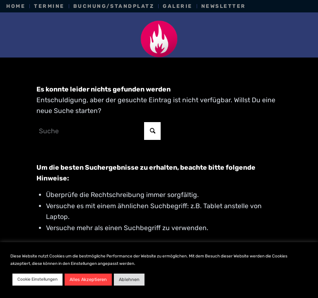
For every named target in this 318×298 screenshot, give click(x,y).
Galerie (177, 6)
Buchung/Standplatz (113, 6)
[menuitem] (18, 6)
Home (15, 6)
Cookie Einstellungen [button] (37, 279)
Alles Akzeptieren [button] (88, 279)
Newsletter (223, 6)
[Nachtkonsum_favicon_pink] (159, 39)
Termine (49, 6)
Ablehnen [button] (129, 279)
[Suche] (98, 131)
